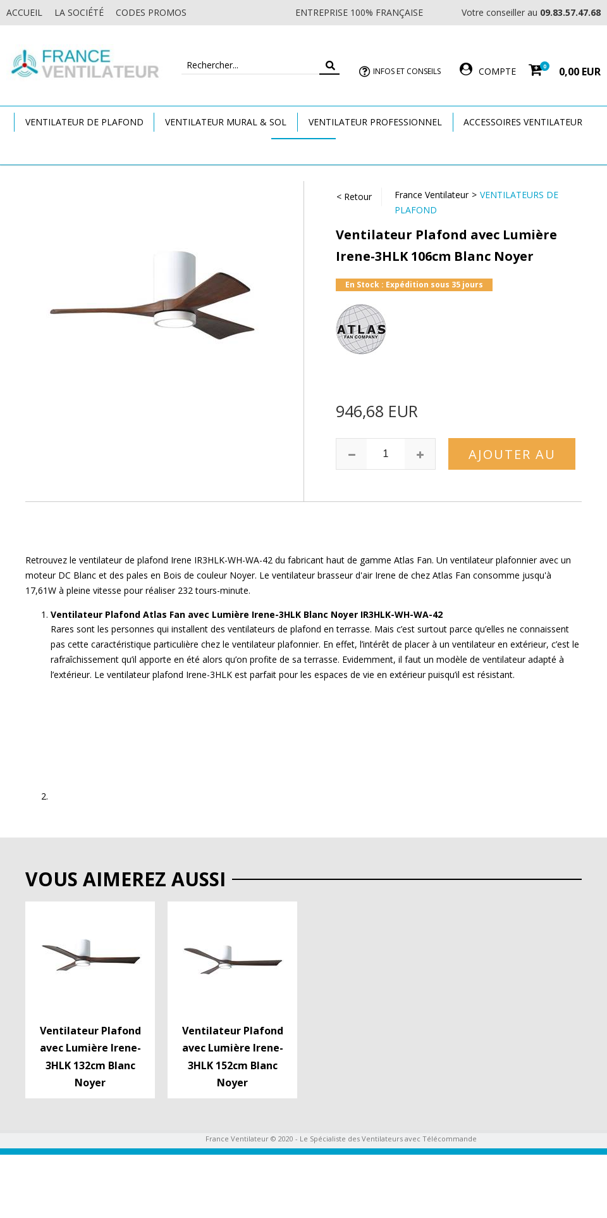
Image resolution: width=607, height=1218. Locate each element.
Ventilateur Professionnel (375, 122)
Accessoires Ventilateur (522, 122)
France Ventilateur (432, 195)
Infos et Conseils (407, 71)
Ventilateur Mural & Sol (225, 122)
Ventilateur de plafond (84, 122)
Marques (303, 151)
